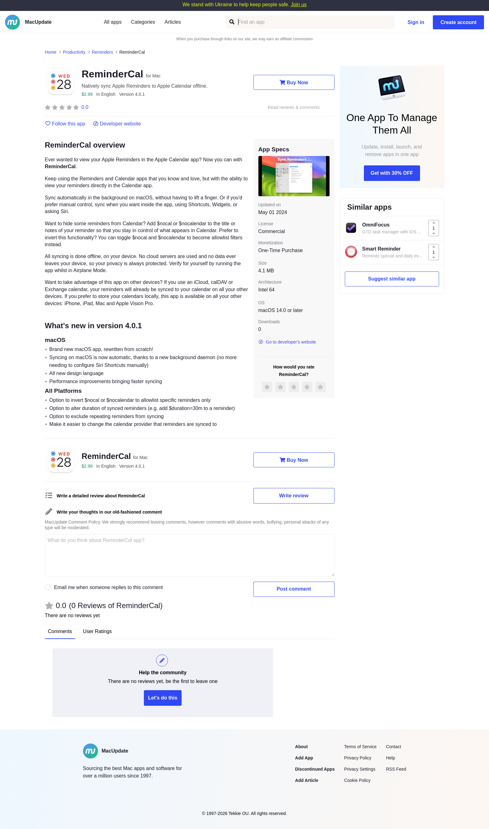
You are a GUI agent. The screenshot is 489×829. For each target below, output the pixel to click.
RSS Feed (396, 769)
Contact (393, 746)
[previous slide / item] (262, 176)
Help (390, 758)
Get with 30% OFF (391, 173)
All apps (113, 22)
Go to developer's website (287, 342)
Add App (304, 758)
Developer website (117, 123)
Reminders (102, 52)
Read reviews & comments (294, 107)
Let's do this (163, 698)
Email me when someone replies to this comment (108, 587)
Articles (172, 22)
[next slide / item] (325, 176)
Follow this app (65, 123)
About (301, 746)
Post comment (293, 589)
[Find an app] (231, 22)
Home (50, 52)
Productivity (74, 52)
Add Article (306, 780)
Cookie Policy (357, 780)
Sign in (416, 22)
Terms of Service (360, 746)
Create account (458, 22)
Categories (143, 22)
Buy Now (294, 82)
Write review (294, 495)
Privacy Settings (359, 769)
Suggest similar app (391, 279)
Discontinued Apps (315, 769)
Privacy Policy (357, 758)
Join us (299, 4)
